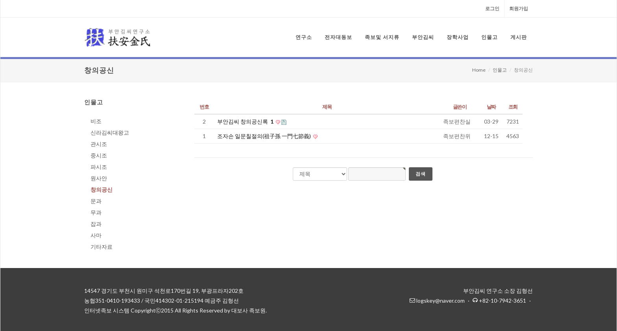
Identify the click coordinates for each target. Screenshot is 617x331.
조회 (512, 107)
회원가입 (518, 8)
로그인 (492, 8)
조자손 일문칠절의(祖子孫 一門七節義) (264, 136)
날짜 (491, 107)
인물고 (500, 70)
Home (479, 70)
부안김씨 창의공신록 (246, 121)
